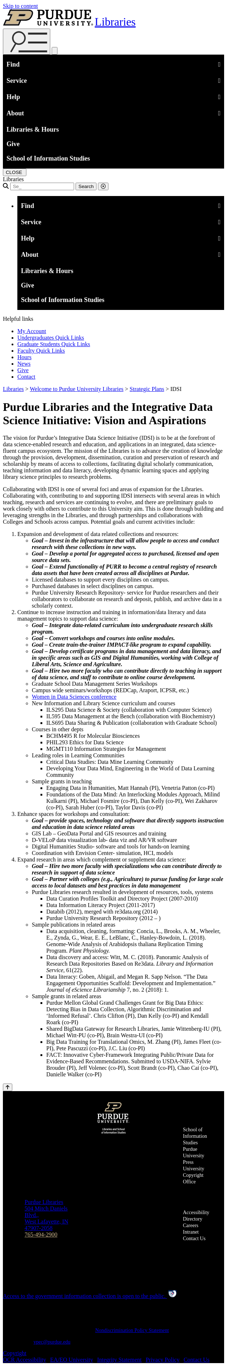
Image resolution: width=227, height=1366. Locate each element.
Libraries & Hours (33, 129)
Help (113, 96)
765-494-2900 (41, 1234)
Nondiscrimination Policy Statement (132, 1330)
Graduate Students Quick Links (53, 344)
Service (113, 80)
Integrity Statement (119, 1360)
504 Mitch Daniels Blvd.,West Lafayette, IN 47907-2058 (46, 1218)
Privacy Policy (163, 1360)
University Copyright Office (193, 1175)
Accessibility (196, 1212)
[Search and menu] (26, 42)
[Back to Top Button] (7, 1087)
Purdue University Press (193, 1155)
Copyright (14, 1353)
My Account (31, 331)
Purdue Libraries (44, 1202)
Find (113, 63)
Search (86, 186)
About (113, 112)
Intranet (191, 1232)
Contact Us (194, 1238)
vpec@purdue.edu (52, 1342)
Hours (24, 357)
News (23, 364)
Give (13, 144)
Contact (26, 377)
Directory (192, 1219)
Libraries (115, 22)
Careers (190, 1225)
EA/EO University (71, 1360)
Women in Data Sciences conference (74, 697)
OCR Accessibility (24, 1360)
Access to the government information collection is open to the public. (90, 1296)
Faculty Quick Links (41, 351)
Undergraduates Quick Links (50, 338)
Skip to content (20, 6)
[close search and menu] (54, 51)
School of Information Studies (48, 158)
